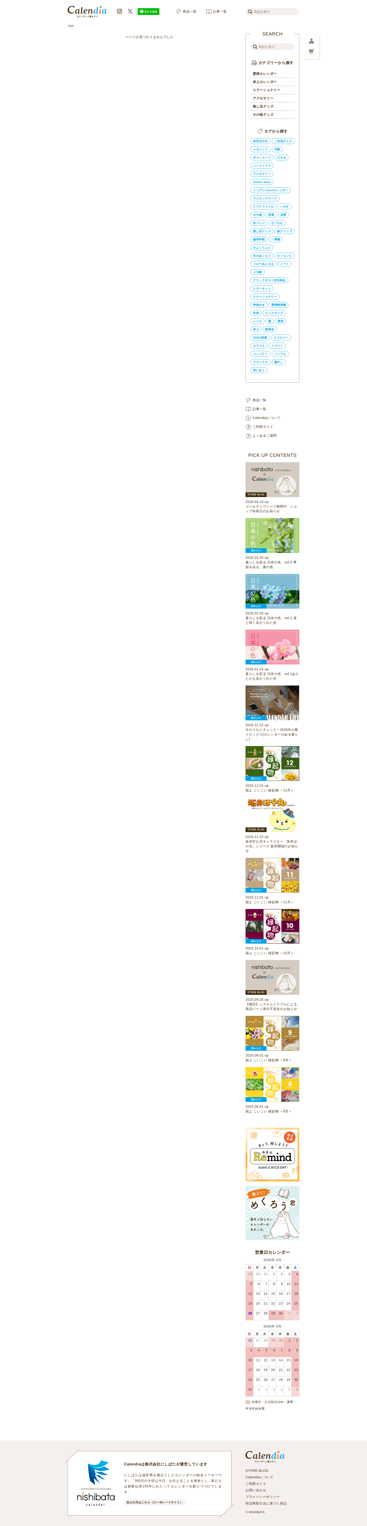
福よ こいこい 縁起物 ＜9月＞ (269, 1060)
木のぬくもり (262, 255)
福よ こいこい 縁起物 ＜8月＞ (269, 1111)
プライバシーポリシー (263, 1497)
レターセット (262, 288)
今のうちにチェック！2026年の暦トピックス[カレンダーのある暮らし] (272, 734)
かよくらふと (262, 247)
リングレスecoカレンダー (270, 190)
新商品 (269, 329)
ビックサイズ (274, 313)
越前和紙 (259, 239)
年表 (256, 313)
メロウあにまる (263, 264)
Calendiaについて (267, 418)
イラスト (277, 345)
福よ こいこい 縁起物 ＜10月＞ (270, 953)
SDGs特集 (260, 337)
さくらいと (284, 255)
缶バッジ (259, 223)
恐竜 (271, 214)
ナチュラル (260, 362)
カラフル (259, 345)
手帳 (277, 149)
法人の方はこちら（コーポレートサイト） (154, 1502)
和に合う (259, 370)
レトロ (257, 321)
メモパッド (260, 149)
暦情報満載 (278, 305)
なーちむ (277, 223)
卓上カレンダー (265, 82)
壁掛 (280, 321)
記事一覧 (220, 11)
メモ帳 (257, 272)
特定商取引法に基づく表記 (266, 1503)
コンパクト (260, 354)
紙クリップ (284, 231)
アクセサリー (263, 98)
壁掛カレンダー (265, 74)
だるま (281, 157)
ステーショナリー (266, 90)
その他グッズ (263, 114)
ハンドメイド (262, 165)
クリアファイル (263, 206)
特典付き (259, 305)
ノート (284, 264)
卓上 (256, 329)
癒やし (278, 362)
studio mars (262, 182)
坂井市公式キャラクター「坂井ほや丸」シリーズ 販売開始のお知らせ (272, 846)
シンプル (280, 354)
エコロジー (281, 337)
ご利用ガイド (263, 427)
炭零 (283, 214)
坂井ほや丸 (260, 141)
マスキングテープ (265, 198)
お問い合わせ (256, 1490)
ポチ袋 (257, 214)
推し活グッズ (263, 106)
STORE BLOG (257, 1470)
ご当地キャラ (283, 141)
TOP (71, 26)
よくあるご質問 (265, 435)
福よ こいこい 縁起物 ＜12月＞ (270, 790)
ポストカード (262, 157)
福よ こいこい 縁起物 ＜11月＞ (270, 902)
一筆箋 (275, 239)
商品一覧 (190, 11)
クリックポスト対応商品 (269, 280)
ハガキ (284, 206)
